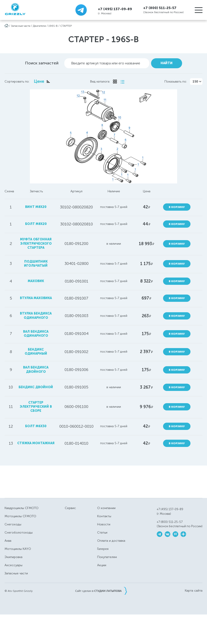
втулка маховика (36, 298)
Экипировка (13, 557)
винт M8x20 (35, 207)
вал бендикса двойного (35, 369)
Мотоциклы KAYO (18, 549)
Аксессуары (13, 565)
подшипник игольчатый (36, 264)
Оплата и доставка (111, 541)
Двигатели (39, 25)
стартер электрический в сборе (36, 407)
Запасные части (20, 25)
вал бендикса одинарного (35, 334)
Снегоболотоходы (19, 532)
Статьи (102, 532)
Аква (8, 541)
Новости (103, 524)
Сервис (70, 508)
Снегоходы (13, 524)
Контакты (104, 516)
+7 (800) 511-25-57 (159, 8)
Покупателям (107, 557)
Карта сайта (193, 590)
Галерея (102, 549)
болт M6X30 (35, 426)
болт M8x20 (36, 224)
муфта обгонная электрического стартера (36, 243)
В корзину (177, 207)
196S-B (53, 25)
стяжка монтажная (36, 443)
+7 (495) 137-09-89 (115, 9)
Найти (167, 63)
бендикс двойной (36, 387)
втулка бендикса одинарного (36, 315)
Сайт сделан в (101, 591)
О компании (106, 508)
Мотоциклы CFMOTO (20, 516)
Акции (101, 565)
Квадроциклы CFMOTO (22, 508)
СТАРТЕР (66, 25)
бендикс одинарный (36, 352)
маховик (36, 281)
